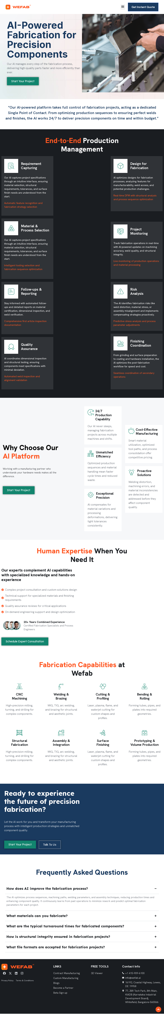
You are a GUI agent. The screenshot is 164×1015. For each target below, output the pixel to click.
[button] (119, 7)
